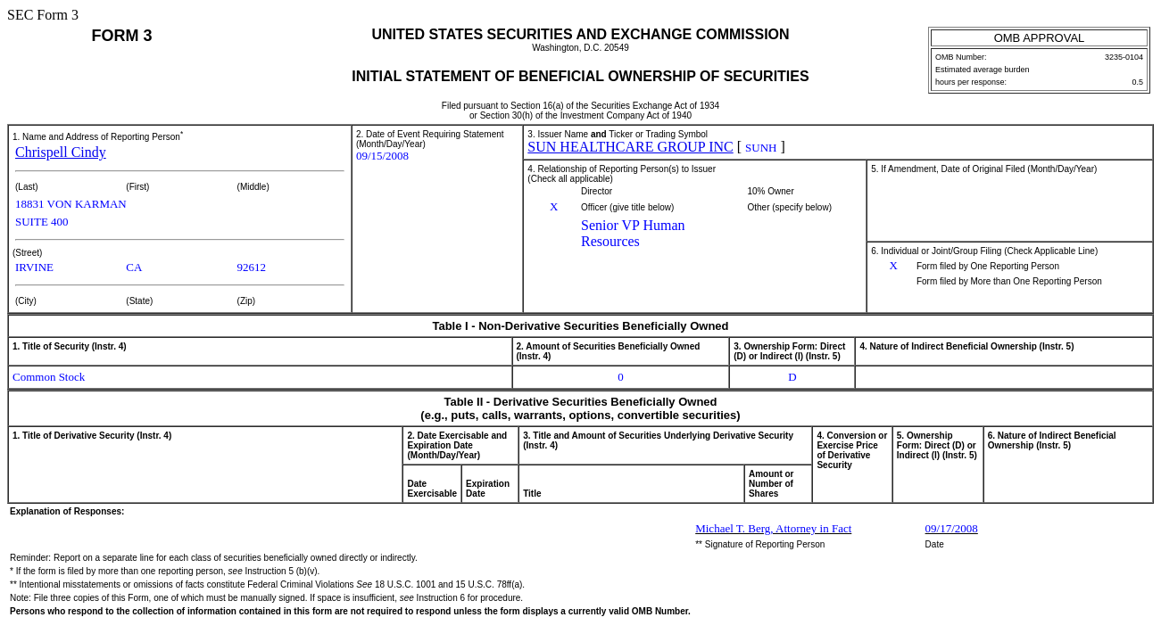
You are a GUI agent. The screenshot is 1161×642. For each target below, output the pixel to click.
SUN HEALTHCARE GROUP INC (630, 146)
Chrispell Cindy (60, 152)
